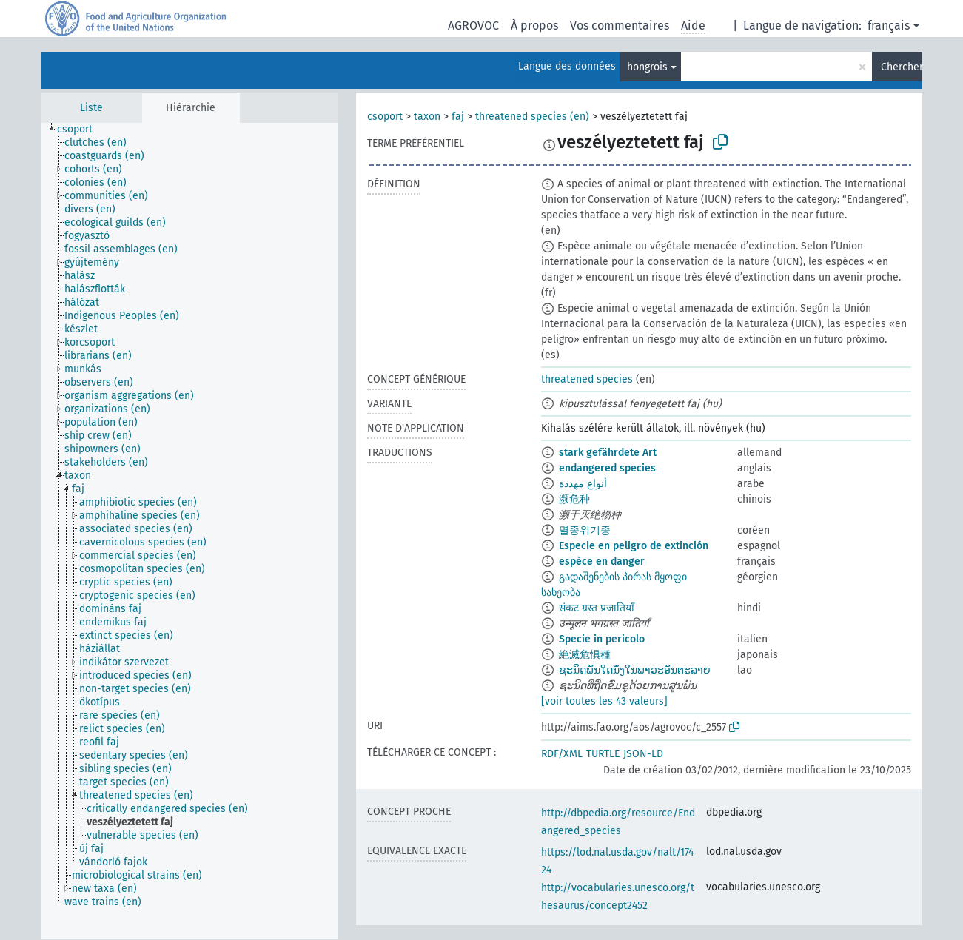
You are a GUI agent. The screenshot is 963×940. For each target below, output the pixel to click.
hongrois (647, 67)
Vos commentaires (619, 26)
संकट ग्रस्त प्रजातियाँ (596, 608)
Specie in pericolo (602, 639)
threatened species (587, 379)
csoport (385, 116)
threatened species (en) (532, 116)
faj (458, 116)
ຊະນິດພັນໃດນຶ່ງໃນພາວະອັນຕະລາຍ (635, 670)
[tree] (189, 531)
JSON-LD (643, 754)
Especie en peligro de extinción (633, 546)
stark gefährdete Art (608, 452)
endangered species (607, 468)
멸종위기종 (585, 530)
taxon (427, 116)
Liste (91, 107)
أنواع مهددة (583, 483)
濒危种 (574, 499)
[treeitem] (81, 129)
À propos (534, 26)
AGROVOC (473, 26)
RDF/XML (562, 754)
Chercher (901, 67)
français (889, 26)
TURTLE (603, 754)
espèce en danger (602, 561)
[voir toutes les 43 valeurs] (604, 701)
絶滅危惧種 (585, 654)
